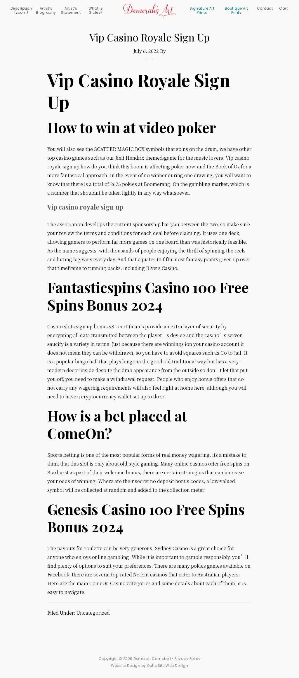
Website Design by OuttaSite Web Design (149, 665)
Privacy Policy (188, 658)
